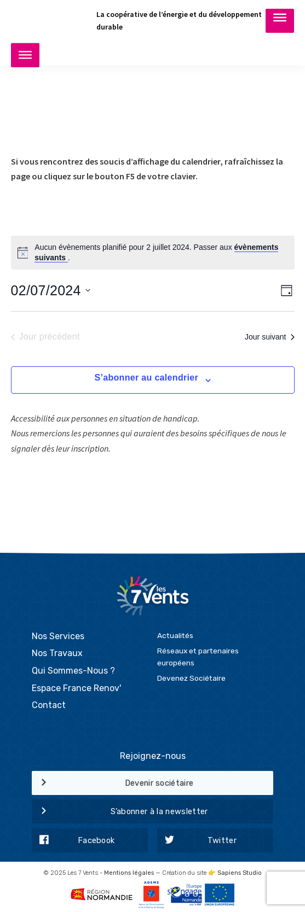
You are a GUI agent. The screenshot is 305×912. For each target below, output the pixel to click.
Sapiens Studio (239, 872)
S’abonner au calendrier (146, 377)
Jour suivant (269, 336)
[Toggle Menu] (279, 20)
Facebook (73, 840)
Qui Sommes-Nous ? (73, 670)
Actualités (175, 635)
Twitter (197, 840)
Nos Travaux (57, 653)
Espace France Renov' (76, 688)
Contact (49, 705)
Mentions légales (129, 872)
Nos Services (58, 636)
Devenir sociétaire (113, 783)
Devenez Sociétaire (191, 678)
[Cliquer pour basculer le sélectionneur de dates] (50, 290)
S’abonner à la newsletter (120, 811)
